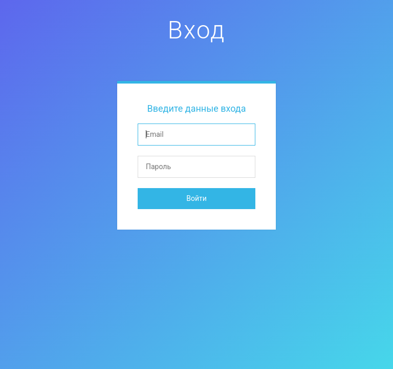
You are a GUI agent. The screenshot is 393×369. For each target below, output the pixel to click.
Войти (196, 198)
